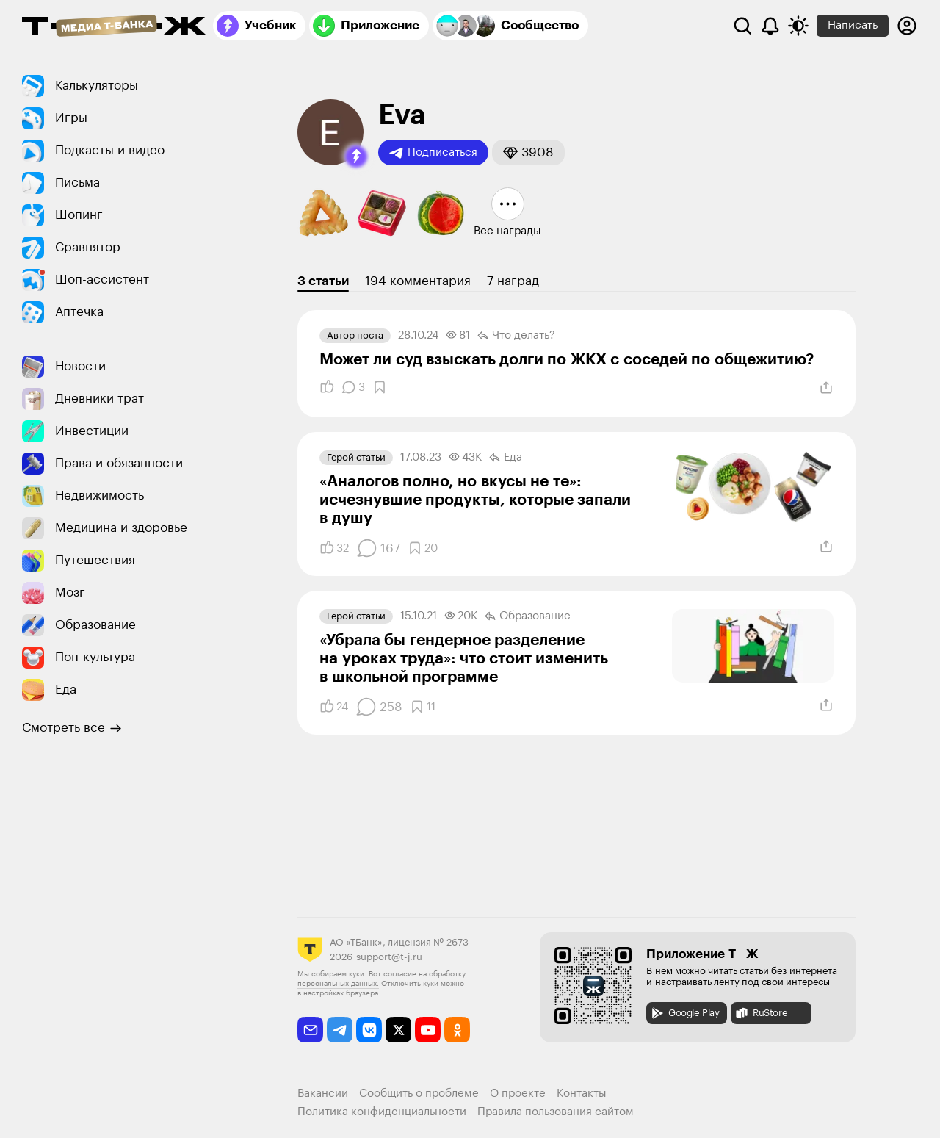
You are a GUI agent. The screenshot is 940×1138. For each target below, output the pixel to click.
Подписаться (433, 152)
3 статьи (323, 281)
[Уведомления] (770, 26)
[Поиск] (742, 26)
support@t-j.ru (389, 957)
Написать (853, 25)
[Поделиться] (826, 388)
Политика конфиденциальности (381, 1111)
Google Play (685, 1013)
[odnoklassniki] (457, 1029)
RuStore (760, 1013)
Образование (528, 616)
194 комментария (418, 281)
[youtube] (428, 1029)
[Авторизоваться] (907, 26)
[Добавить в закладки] (380, 387)
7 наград (513, 281)
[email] (310, 1029)
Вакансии (322, 1093)
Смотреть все (72, 728)
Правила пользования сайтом (555, 1111)
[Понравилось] (327, 387)
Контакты (582, 1093)
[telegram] (339, 1029)
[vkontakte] (369, 1029)
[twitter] (398, 1029)
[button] (356, 156)
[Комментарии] (353, 387)
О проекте (518, 1093)
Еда (505, 458)
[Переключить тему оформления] (798, 26)
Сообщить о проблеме (419, 1093)
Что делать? (516, 336)
